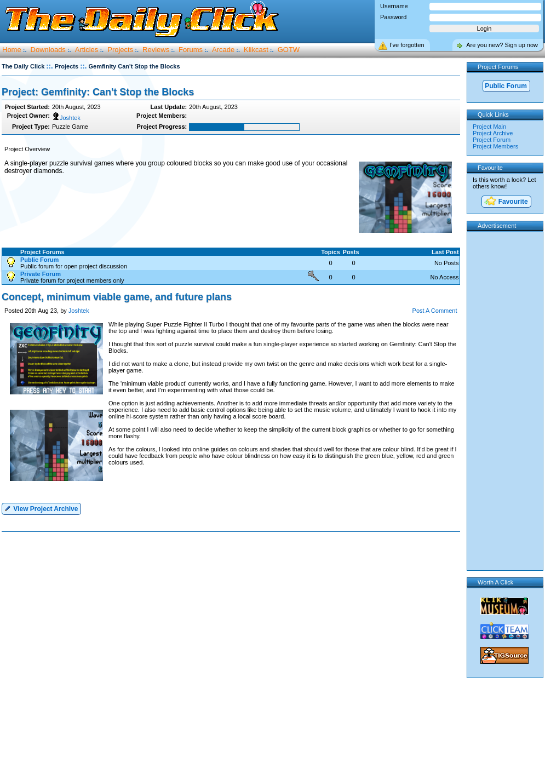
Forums (191, 49)
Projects (120, 49)
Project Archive (493, 133)
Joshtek (66, 117)
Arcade (223, 49)
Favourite (505, 202)
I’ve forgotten (406, 45)
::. (49, 66)
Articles (87, 49)
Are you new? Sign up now (502, 45)
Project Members (495, 146)
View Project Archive (41, 508)
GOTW (289, 49)
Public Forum (506, 86)
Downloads (48, 49)
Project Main (489, 126)
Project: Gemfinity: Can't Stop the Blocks (98, 92)
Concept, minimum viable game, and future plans (117, 296)
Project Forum (491, 139)
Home (11, 49)
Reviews (155, 49)
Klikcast (256, 49)
